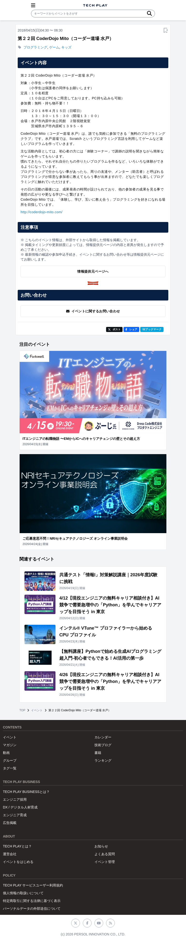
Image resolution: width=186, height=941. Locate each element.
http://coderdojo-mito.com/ (41, 212)
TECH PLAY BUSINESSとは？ (26, 792)
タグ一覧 (9, 768)
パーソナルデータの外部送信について (32, 908)
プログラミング (35, 47)
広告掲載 (9, 823)
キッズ (66, 47)
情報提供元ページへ (92, 271)
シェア (131, 329)
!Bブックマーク (152, 329)
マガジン (9, 745)
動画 (6, 753)
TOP (22, 710)
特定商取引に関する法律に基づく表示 (32, 901)
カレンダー (102, 737)
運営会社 (9, 854)
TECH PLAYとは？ (17, 846)
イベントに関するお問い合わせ (93, 311)
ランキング (102, 760)
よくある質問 (104, 854)
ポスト (114, 329)
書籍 (97, 753)
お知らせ (101, 846)
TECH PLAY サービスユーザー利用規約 (33, 885)
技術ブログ (102, 745)
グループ (9, 760)
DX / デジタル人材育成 (20, 807)
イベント (37, 710)
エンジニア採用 (15, 799)
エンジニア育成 (15, 815)
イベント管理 (104, 862)
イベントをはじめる (18, 862)
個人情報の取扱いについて (23, 893)
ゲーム (54, 47)
